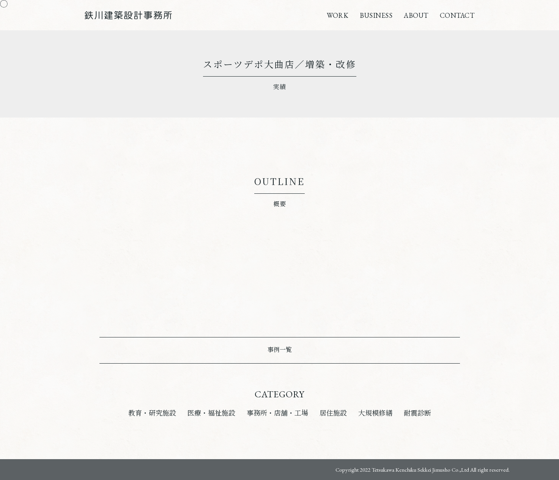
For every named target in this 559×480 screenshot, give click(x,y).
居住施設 (333, 413)
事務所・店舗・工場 (277, 413)
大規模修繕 (375, 413)
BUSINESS (376, 15)
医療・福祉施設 (211, 413)
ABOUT (416, 15)
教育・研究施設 (152, 413)
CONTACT (457, 15)
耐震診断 (417, 413)
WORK (337, 15)
